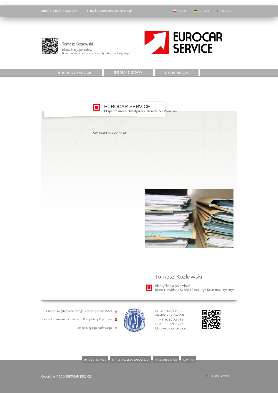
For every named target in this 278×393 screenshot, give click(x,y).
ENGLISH (223, 11)
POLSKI (179, 11)
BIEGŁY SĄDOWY (128, 72)
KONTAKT (66, 80)
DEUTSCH (201, 11)
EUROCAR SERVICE (74, 72)
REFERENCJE (176, 72)
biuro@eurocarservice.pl (114, 11)
